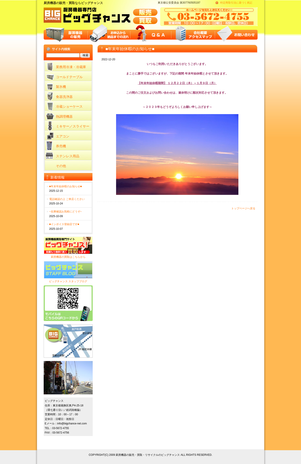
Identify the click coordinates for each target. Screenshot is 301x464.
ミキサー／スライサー (72, 126)
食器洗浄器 (64, 97)
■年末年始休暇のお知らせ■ (65, 186)
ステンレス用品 (67, 156)
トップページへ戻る (243, 208)
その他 (61, 166)
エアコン (62, 136)
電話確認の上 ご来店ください (67, 199)
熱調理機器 (64, 116)
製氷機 (61, 87)
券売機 (61, 146)
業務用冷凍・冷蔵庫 (71, 67)
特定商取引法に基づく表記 (236, 2)
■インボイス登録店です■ (64, 224)
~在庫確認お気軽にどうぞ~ (65, 211)
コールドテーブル (69, 77)
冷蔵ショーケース (69, 106)
